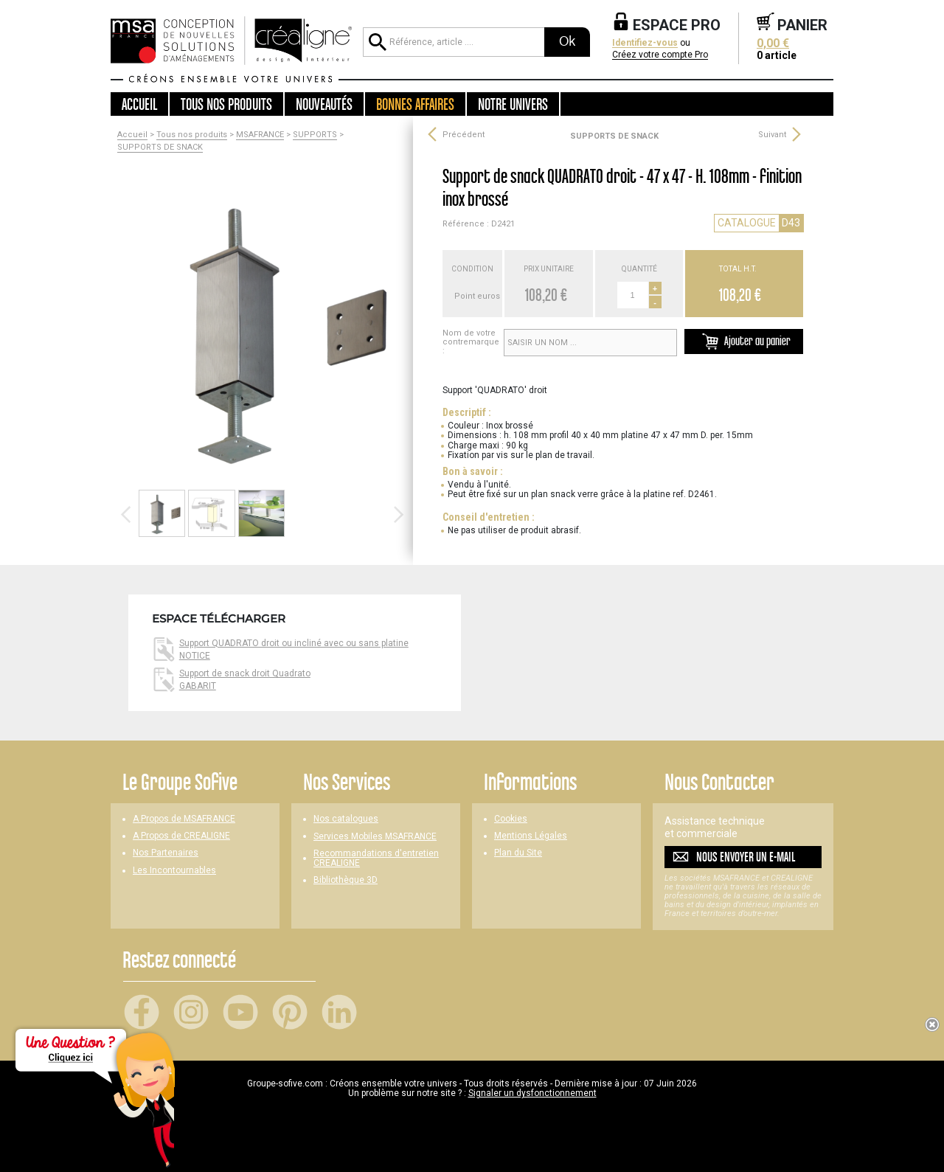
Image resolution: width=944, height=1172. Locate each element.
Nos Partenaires (165, 853)
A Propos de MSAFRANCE (184, 819)
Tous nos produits (191, 135)
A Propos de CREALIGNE (181, 836)
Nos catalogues (345, 819)
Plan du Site (518, 853)
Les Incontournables (174, 870)
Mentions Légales (530, 836)
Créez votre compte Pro (660, 55)
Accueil (139, 104)
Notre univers (513, 104)
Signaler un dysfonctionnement (532, 1093)
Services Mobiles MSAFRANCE (375, 837)
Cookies (510, 819)
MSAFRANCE (260, 135)
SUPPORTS (315, 135)
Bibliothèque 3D (345, 880)
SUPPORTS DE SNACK (160, 147)
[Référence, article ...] (453, 42)
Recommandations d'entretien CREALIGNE (376, 858)
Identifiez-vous (645, 43)
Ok (567, 41)
